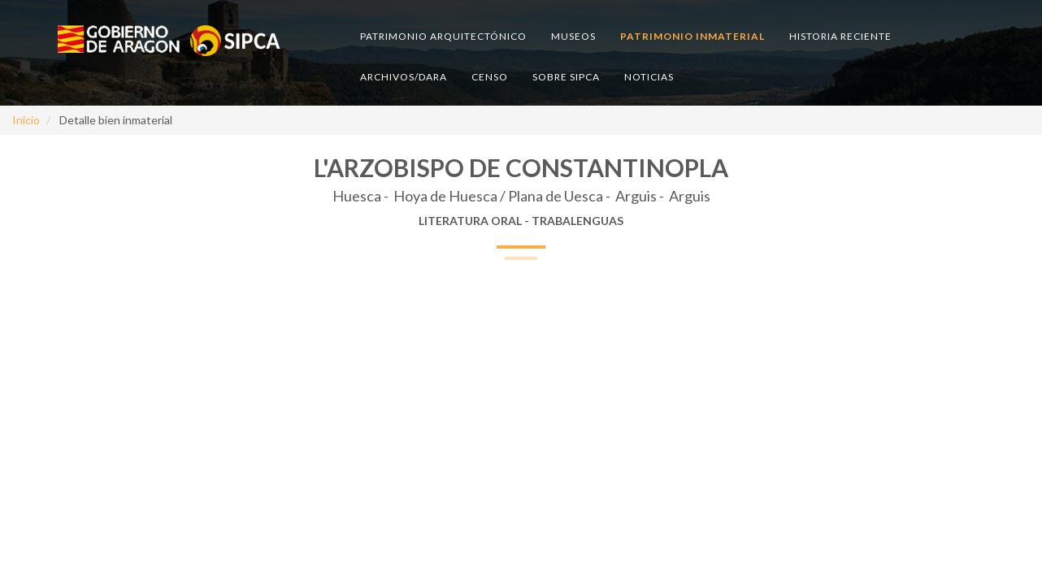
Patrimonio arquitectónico (443, 36)
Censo (489, 77)
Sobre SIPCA (566, 77)
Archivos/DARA (403, 77)
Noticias (649, 77)
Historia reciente (840, 36)
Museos (573, 36)
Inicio (26, 120)
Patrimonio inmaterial (692, 36)
